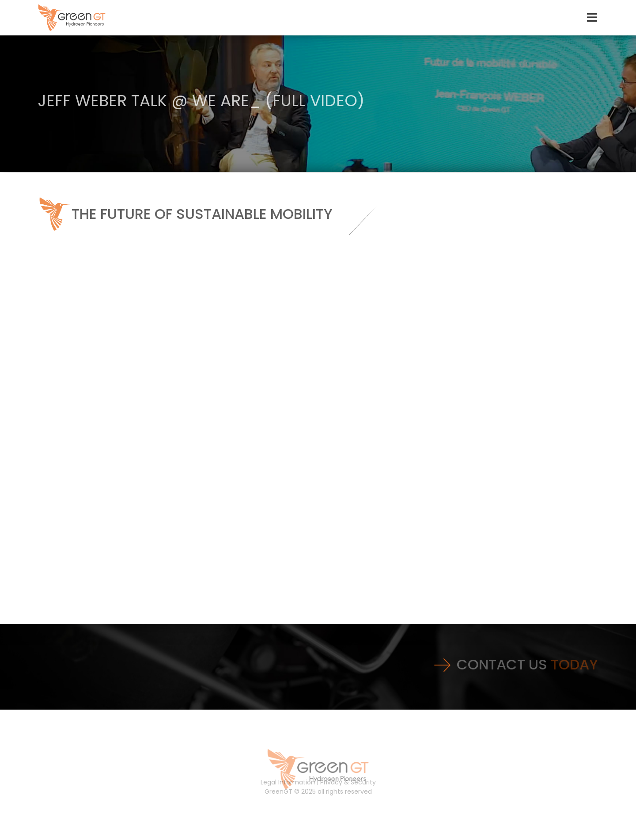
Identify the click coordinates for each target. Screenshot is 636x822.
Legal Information (288, 782)
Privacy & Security (348, 782)
